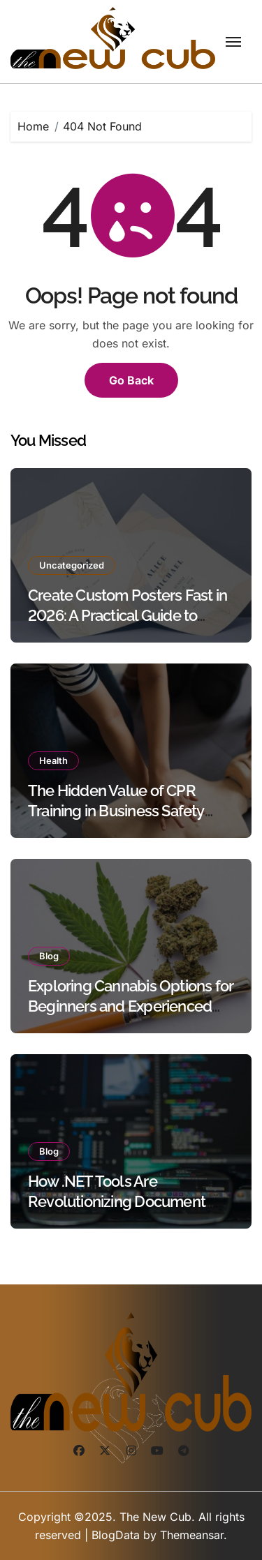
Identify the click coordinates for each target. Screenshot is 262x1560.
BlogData (116, 1535)
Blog (49, 955)
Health (53, 760)
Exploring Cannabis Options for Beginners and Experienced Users (130, 1006)
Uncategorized (71, 565)
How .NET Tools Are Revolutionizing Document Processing (116, 1201)
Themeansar (192, 1535)
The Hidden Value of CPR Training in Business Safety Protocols (116, 810)
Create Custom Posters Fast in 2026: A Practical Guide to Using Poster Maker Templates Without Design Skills (130, 625)
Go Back (131, 380)
